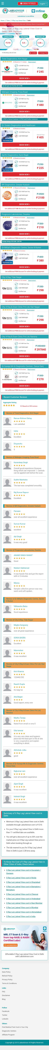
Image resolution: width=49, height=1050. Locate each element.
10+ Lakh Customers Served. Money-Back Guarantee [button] (24, 23)
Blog (3, 999)
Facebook (5, 1011)
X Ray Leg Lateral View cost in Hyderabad (23, 899)
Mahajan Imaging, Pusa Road (15, 92)
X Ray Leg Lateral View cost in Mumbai (22, 907)
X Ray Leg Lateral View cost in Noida (21, 878)
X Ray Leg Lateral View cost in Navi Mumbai (24, 903)
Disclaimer (6, 995)
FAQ (3, 992)
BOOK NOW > (24, 78)
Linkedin (5, 1019)
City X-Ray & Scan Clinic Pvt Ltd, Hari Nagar (21, 307)
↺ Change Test (43, 53)
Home (3, 20)
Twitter (4, 1015)
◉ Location (33, 53)
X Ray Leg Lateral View (19, 20)
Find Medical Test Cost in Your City (15, 1027)
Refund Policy (7, 976)
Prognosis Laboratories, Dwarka (16, 214)
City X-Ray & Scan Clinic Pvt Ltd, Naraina (19, 336)
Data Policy (6, 972)
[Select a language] (43, 4)
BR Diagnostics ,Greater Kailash (16, 184)
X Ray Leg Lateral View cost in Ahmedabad (23, 912)
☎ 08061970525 (28, 3)
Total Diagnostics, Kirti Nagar (14, 59)
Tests (8, 20)
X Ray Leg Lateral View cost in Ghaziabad (23, 882)
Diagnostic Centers (9, 1031)
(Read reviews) (32, 62)
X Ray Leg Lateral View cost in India (20, 916)
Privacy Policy (7, 980)
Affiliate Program (8, 1035)
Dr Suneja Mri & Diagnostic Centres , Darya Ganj (23, 366)
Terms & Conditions (9, 983)
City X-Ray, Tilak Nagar (12, 277)
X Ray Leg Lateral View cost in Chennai (22, 894)
